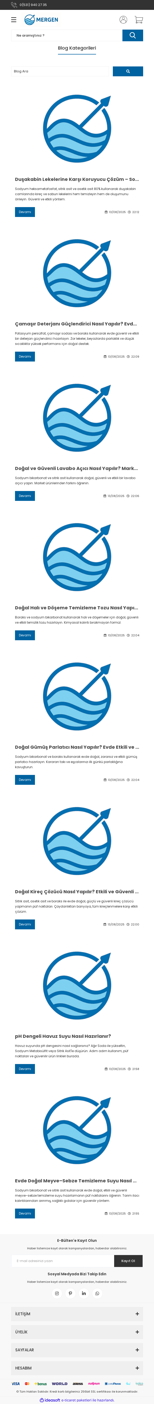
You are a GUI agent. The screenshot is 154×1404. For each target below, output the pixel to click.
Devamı (25, 212)
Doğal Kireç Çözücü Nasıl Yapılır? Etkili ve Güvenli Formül (77, 892)
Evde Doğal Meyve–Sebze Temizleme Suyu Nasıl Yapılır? (77, 1181)
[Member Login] (121, 19)
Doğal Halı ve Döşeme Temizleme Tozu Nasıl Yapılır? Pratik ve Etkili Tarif (77, 608)
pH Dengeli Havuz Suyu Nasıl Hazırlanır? (63, 1036)
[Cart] (137, 19)
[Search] (77, 35)
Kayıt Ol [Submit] (128, 1260)
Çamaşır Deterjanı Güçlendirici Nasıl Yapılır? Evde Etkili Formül (77, 324)
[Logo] (41, 19)
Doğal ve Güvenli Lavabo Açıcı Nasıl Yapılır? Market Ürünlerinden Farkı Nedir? (77, 468)
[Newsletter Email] (77, 1261)
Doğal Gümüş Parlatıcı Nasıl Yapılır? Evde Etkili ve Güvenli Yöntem (77, 747)
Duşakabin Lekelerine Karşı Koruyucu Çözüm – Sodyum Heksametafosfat (77, 179)
